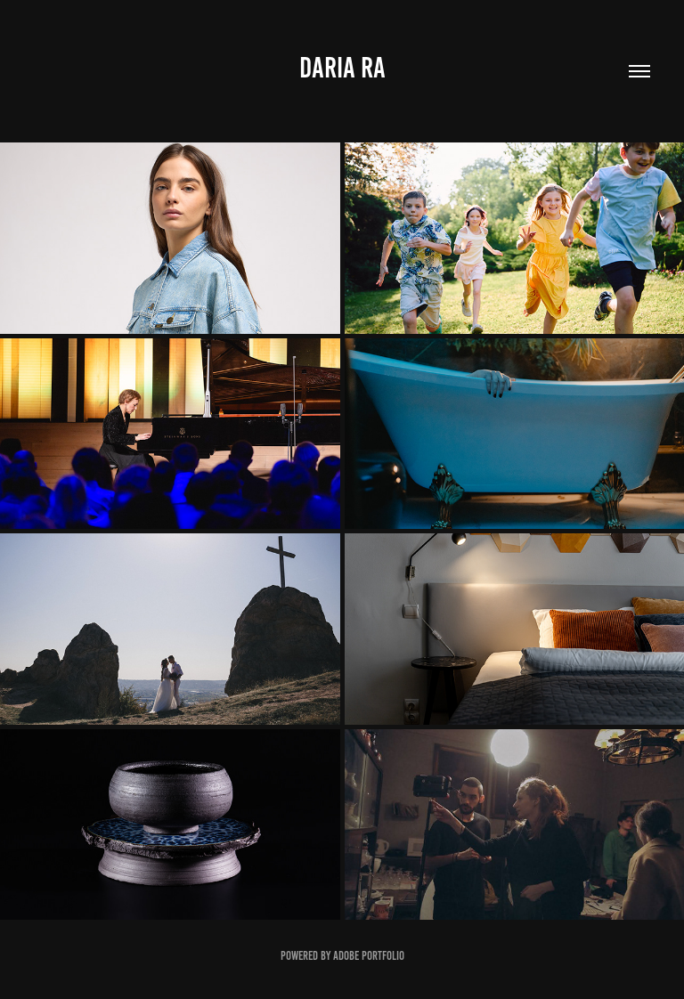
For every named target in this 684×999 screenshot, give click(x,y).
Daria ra (342, 68)
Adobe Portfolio (368, 955)
